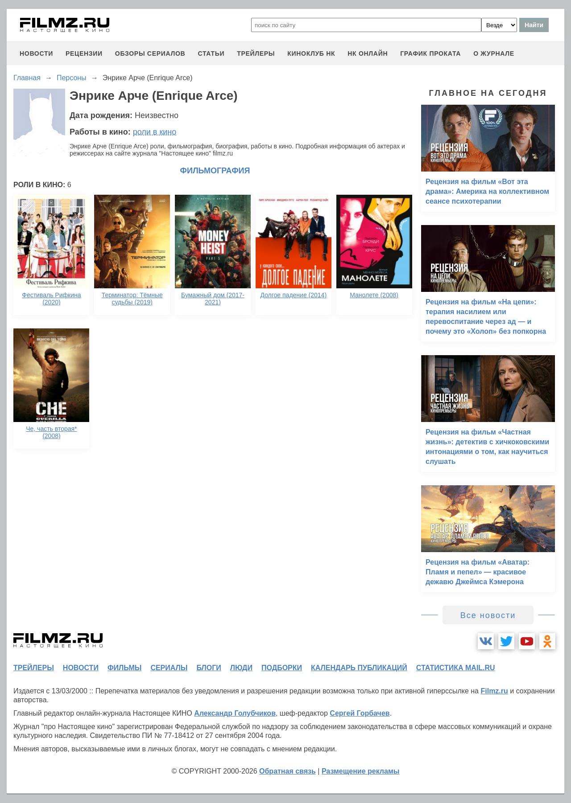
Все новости (488, 615)
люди (241, 668)
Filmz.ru (494, 691)
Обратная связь (287, 771)
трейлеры (256, 53)
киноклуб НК (311, 53)
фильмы (124, 668)
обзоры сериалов (150, 53)
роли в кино (155, 131)
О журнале (493, 53)
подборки (281, 668)
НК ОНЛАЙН (368, 53)
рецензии (84, 53)
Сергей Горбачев (359, 713)
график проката (430, 53)
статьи (211, 53)
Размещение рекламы (361, 771)
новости (36, 53)
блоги (208, 668)
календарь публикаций (359, 668)
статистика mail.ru (455, 668)
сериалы (168, 668)
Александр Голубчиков (235, 713)
